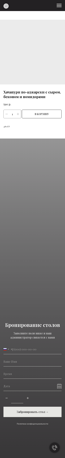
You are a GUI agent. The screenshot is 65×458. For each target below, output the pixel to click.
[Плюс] (28, 398)
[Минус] (6, 398)
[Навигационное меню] (59, 5)
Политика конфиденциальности (32, 423)
